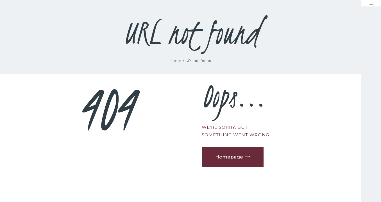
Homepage (229, 157)
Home (175, 60)
